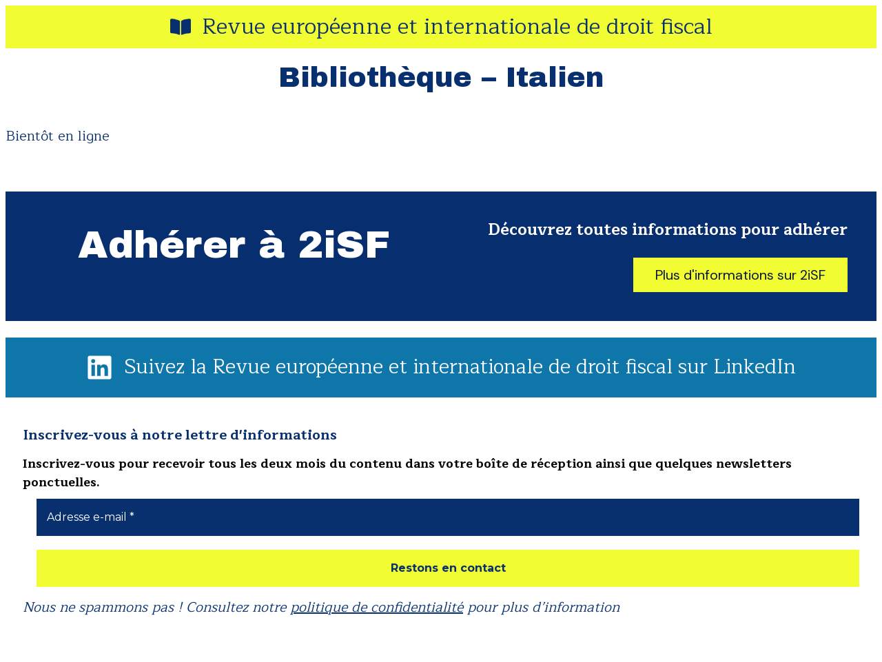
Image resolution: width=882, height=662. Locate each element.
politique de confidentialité (376, 607)
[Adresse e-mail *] (448, 517)
